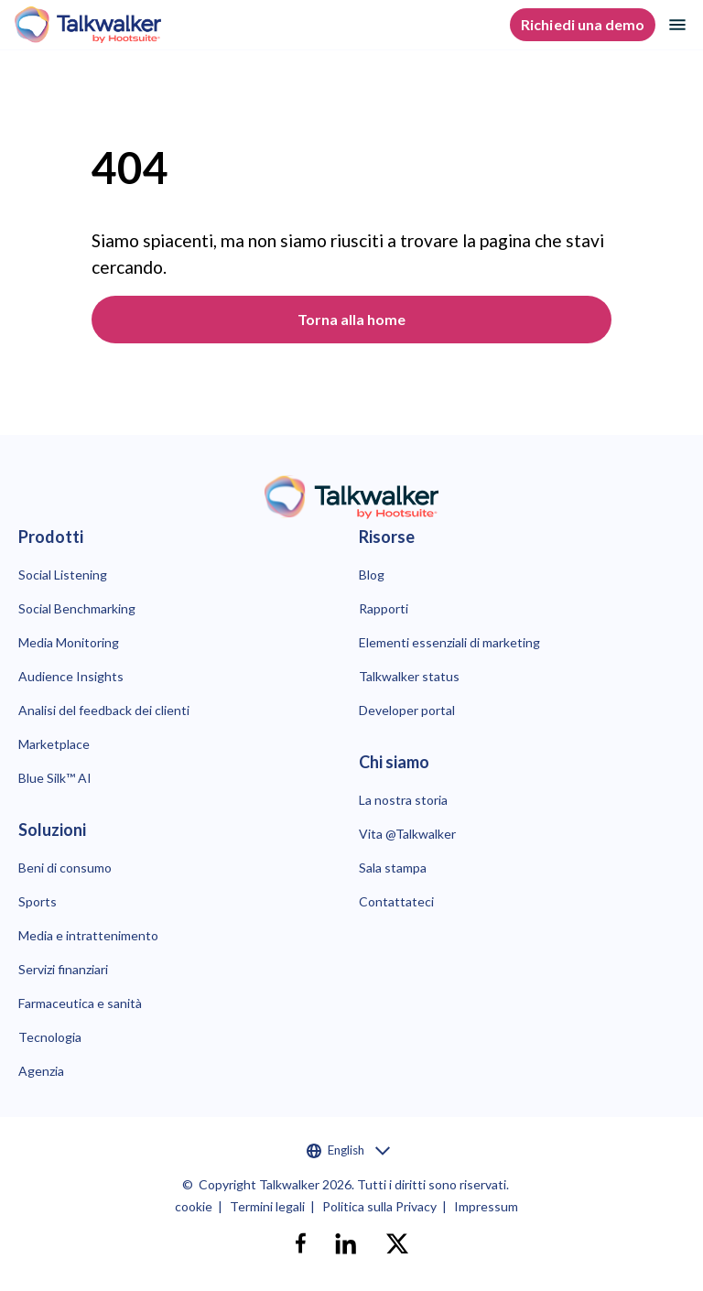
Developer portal (407, 710)
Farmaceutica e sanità (80, 1003)
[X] (397, 1243)
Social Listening (62, 574)
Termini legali (267, 1206)
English (348, 1151)
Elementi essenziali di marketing (449, 642)
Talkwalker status (409, 676)
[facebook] (300, 1243)
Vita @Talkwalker (407, 833)
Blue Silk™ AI (55, 778)
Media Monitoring (68, 642)
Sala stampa (393, 867)
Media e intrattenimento (88, 935)
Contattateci (396, 901)
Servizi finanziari (63, 969)
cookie (193, 1206)
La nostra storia (403, 800)
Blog (371, 574)
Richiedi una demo (582, 24)
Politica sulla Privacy (379, 1206)
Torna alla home (351, 319)
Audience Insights (71, 676)
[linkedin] (346, 1243)
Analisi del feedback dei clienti (103, 710)
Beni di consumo (65, 867)
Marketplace (54, 744)
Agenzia (41, 1071)
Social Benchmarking (76, 608)
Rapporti (383, 608)
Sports (37, 901)
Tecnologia (49, 1037)
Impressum (486, 1206)
